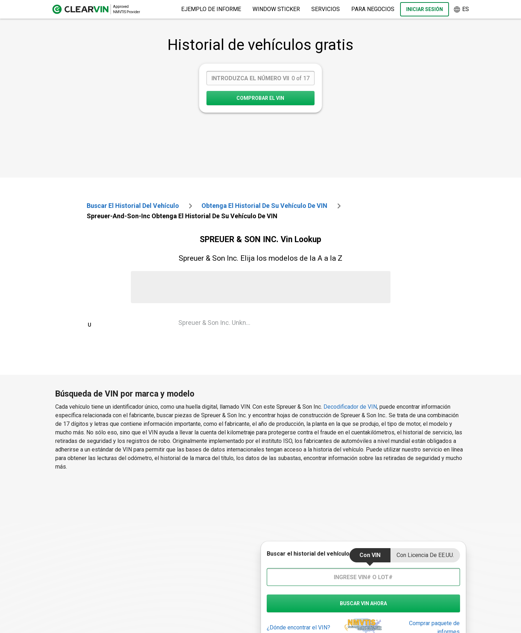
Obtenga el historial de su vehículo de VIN (264, 205)
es (461, 9)
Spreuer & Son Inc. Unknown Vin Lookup (218, 322)
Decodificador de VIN (350, 406)
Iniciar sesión (424, 9)
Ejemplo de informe (211, 9)
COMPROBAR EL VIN (260, 98)
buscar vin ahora (363, 603)
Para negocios (372, 9)
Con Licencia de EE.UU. (425, 555)
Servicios (325, 9)
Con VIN (369, 555)
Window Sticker (276, 9)
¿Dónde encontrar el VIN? (298, 627)
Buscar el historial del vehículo (133, 205)
